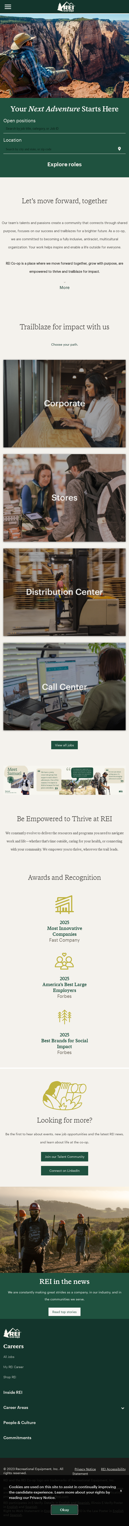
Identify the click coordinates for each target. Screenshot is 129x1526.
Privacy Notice (85, 1469)
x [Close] (121, 1490)
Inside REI (13, 1392)
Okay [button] (64, 1510)
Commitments (17, 1437)
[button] (64, 252)
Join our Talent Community (64, 1156)
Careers (13, 1346)
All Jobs (8, 1357)
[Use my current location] (119, 149)
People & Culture (19, 1422)
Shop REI (9, 1377)
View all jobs (64, 745)
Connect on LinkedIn (64, 1170)
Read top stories (64, 1312)
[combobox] (64, 128)
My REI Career (13, 1367)
